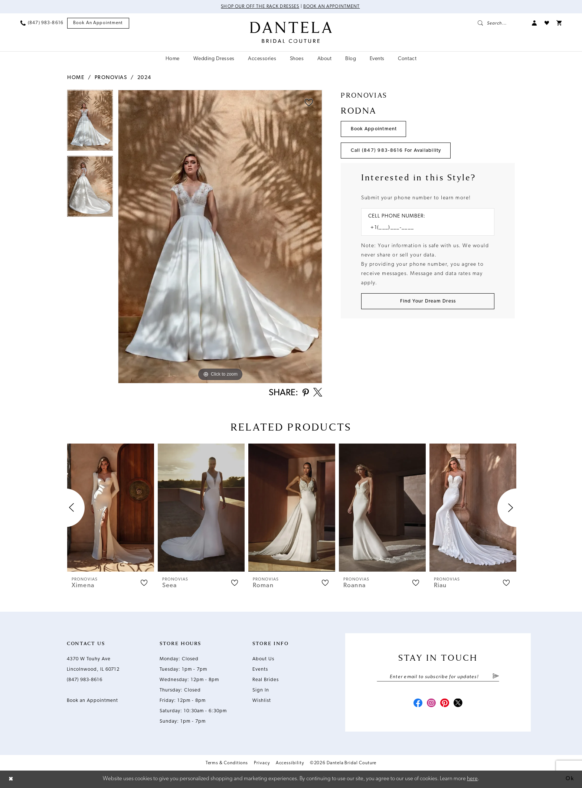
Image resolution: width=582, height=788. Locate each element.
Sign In (260, 690)
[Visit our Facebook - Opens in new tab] (417, 704)
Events (260, 669)
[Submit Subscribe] (495, 676)
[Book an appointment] (98, 23)
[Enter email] (438, 676)
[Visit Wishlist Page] (547, 23)
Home (75, 78)
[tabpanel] (90, 123)
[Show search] (501, 23)
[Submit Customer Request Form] (427, 301)
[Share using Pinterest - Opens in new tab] (306, 393)
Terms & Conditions (227, 763)
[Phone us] (42, 23)
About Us (263, 659)
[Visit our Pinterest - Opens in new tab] (444, 704)
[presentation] (110, 508)
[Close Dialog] (11, 779)
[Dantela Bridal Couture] (291, 32)
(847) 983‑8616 (84, 679)
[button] (534, 23)
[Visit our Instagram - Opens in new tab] (431, 704)
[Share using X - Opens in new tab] (317, 393)
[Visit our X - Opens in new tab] (458, 704)
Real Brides (265, 679)
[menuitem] (42, 23)
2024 (144, 78)
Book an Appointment (331, 6)
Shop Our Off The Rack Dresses (260, 6)
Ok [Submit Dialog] (570, 779)
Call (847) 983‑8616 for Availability (396, 150)
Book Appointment (374, 129)
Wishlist (261, 700)
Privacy (261, 763)
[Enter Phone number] (424, 227)
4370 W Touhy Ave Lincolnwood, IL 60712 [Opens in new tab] (93, 664)
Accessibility (290, 763)
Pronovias (111, 78)
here (472, 779)
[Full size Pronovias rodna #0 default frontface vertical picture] (220, 236)
